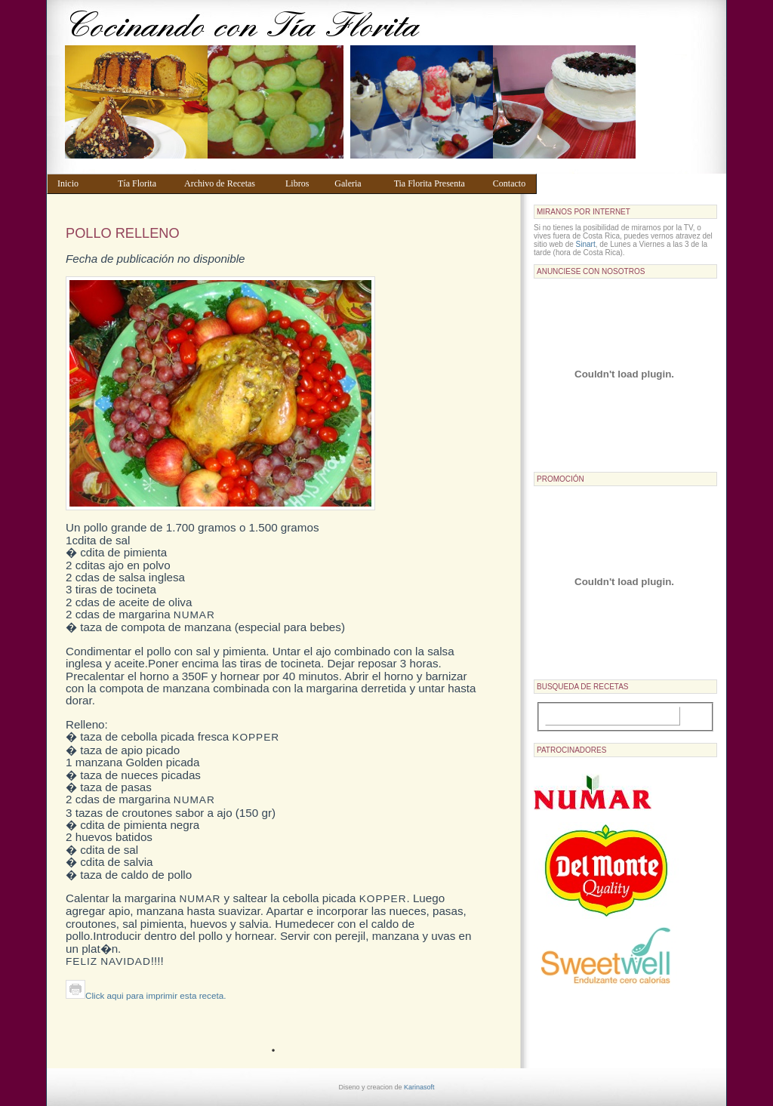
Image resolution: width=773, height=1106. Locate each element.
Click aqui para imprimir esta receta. (146, 995)
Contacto (511, 183)
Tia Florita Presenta (436, 183)
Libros (302, 183)
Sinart (586, 244)
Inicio (80, 183)
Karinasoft (419, 1087)
